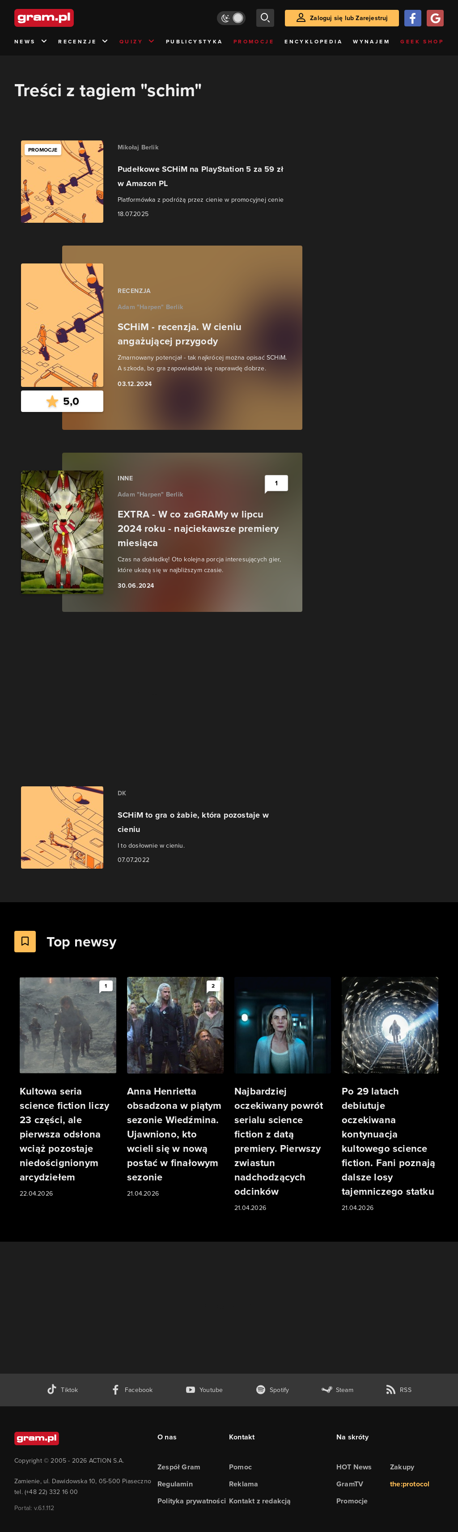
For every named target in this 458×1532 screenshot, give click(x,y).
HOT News (354, 1467)
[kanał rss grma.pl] (398, 1390)
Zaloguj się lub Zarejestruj (349, 18)
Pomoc (240, 1467)
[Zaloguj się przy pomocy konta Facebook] (412, 18)
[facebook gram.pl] (131, 1390)
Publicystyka (194, 42)
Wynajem (371, 42)
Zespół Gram (178, 1467)
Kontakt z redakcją (260, 1501)
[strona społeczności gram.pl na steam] (337, 1390)
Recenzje (83, 41)
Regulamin (175, 1484)
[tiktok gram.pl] (62, 1390)
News (31, 41)
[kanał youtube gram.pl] (204, 1390)
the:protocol (409, 1484)
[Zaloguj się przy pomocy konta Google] (435, 18)
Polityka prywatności (191, 1501)
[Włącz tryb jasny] (231, 18)
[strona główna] (66, 18)
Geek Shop (422, 42)
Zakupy (402, 1467)
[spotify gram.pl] (272, 1390)
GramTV (349, 1484)
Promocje (253, 42)
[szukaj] (265, 18)
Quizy (137, 41)
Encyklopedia (313, 42)
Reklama (243, 1484)
